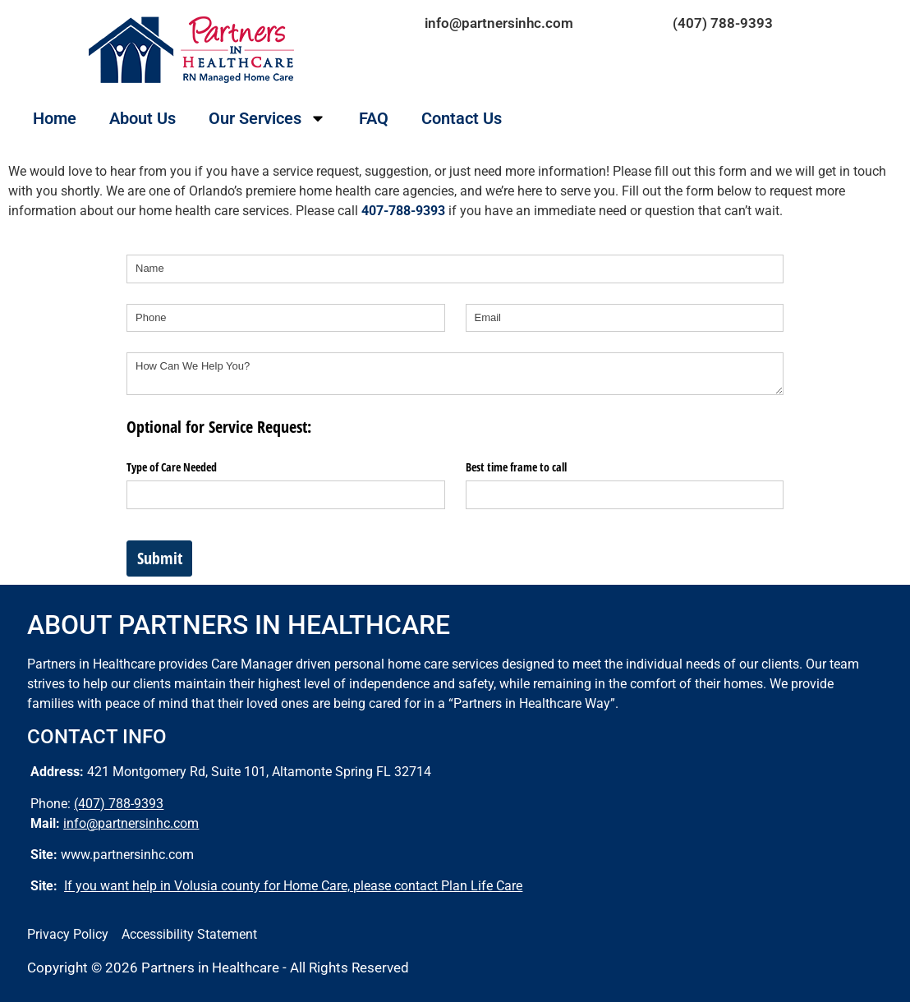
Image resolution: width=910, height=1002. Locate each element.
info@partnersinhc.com (499, 23)
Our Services (267, 118)
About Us (142, 118)
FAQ (373, 118)
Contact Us (461, 118)
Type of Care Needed (171, 467)
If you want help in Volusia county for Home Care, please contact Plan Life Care (293, 886)
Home (54, 118)
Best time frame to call (516, 467)
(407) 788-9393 (723, 23)
